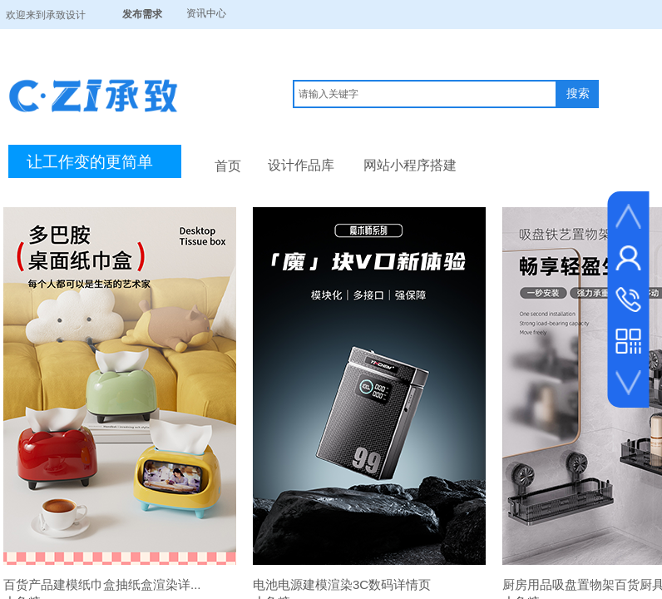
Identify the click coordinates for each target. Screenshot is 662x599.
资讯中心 (206, 13)
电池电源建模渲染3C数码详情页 (342, 584)
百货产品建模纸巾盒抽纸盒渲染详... (102, 584)
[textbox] (425, 94)
